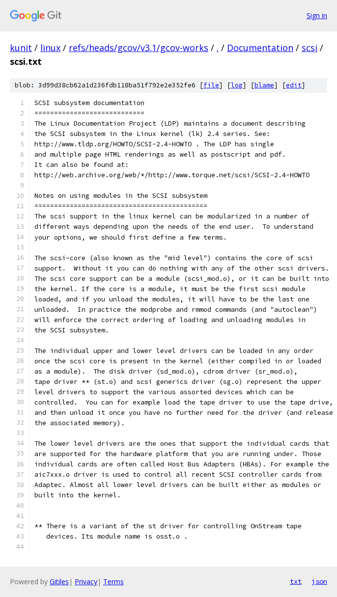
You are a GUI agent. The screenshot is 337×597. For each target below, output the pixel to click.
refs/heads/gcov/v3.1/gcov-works (138, 48)
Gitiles (59, 581)
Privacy (86, 581)
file (211, 85)
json (319, 581)
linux (50, 48)
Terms (113, 581)
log (237, 85)
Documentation (260, 48)
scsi (309, 48)
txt (296, 581)
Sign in (317, 15)
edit (294, 85)
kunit (21, 48)
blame (264, 85)
